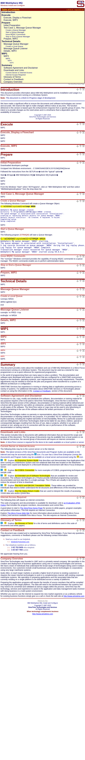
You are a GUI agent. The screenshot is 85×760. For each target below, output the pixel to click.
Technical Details (11, 41)
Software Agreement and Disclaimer (21, 68)
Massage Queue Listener (16, 48)
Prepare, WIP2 (11, 39)
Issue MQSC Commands (15, 34)
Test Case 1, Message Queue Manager (22, 28)
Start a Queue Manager (15, 32)
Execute (6, 15)
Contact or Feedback (14, 79)
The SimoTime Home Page (76, 84)
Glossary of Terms (12, 77)
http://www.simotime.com (74, 599)
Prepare (6, 22)
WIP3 (8, 59)
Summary (7, 65)
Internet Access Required (16, 75)
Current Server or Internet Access (19, 73)
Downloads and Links (14, 70)
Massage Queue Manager (16, 44)
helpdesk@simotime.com (20, 544)
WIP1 (4, 53)
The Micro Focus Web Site (18, 516)
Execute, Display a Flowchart (17, 18)
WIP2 (6, 56)
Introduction (8, 12)
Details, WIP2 (10, 51)
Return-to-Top (42, 604)
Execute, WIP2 (11, 20)
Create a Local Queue (14, 46)
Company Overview (13, 82)
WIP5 (12, 63)
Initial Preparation (12, 25)
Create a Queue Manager (16, 30)
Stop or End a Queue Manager (18, 37)
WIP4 (10, 61)
